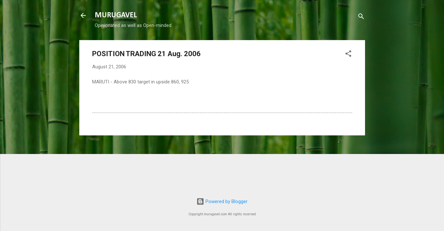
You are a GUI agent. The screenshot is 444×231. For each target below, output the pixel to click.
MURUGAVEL (116, 15)
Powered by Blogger (222, 201)
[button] (348, 55)
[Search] (361, 17)
